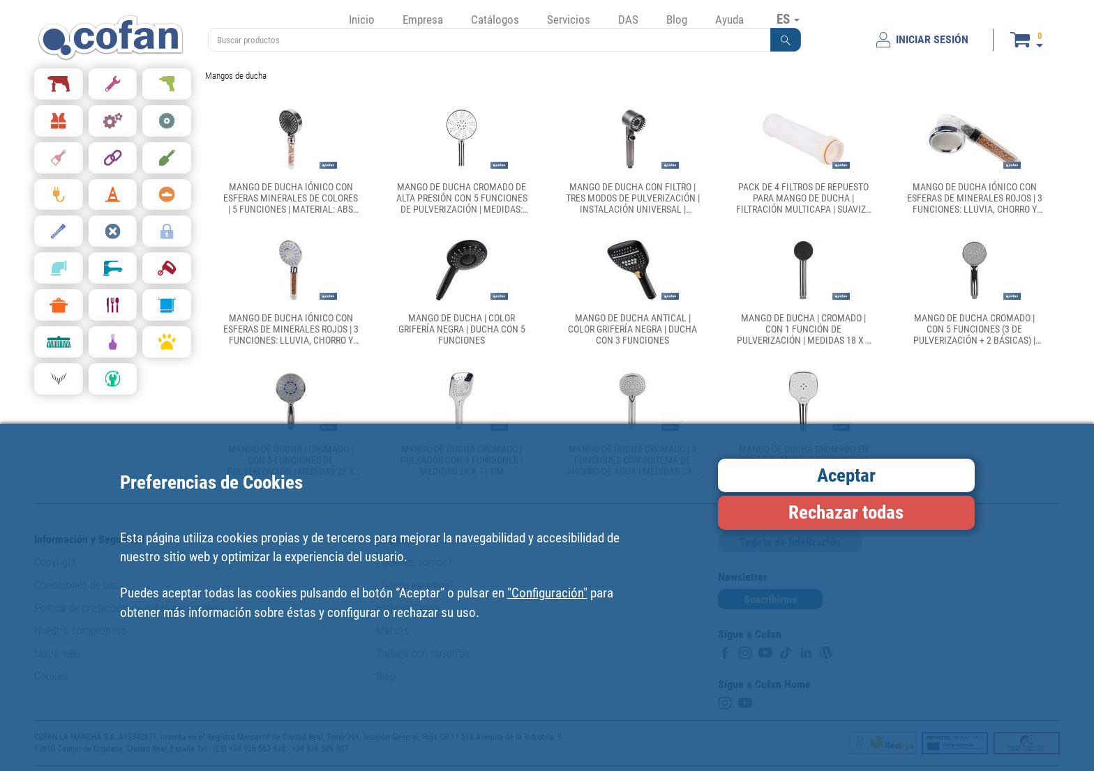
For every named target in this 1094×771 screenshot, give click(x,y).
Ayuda (729, 19)
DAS (628, 19)
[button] (785, 40)
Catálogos (495, 19)
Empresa (423, 19)
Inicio (362, 19)
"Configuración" (547, 593)
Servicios (568, 19)
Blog (676, 19)
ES (788, 18)
